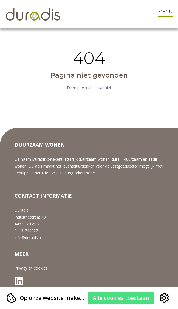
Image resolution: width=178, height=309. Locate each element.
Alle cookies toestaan (121, 298)
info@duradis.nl (28, 237)
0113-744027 (26, 230)
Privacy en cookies (31, 268)
